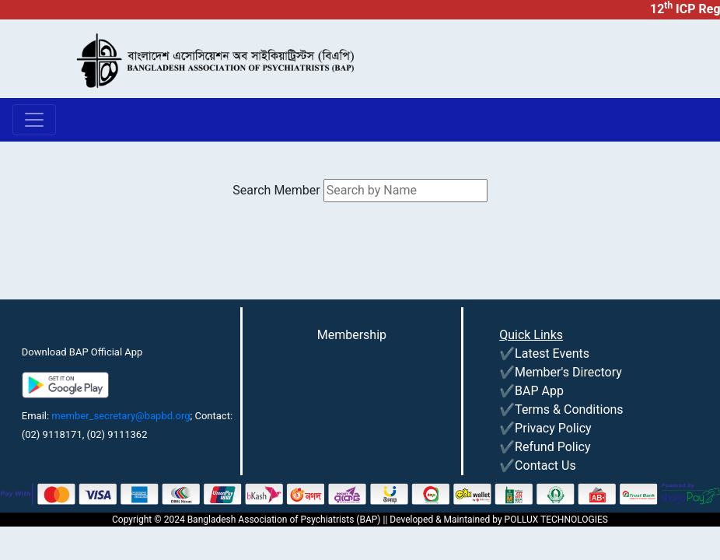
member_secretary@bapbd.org (120, 416)
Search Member (276, 190)
